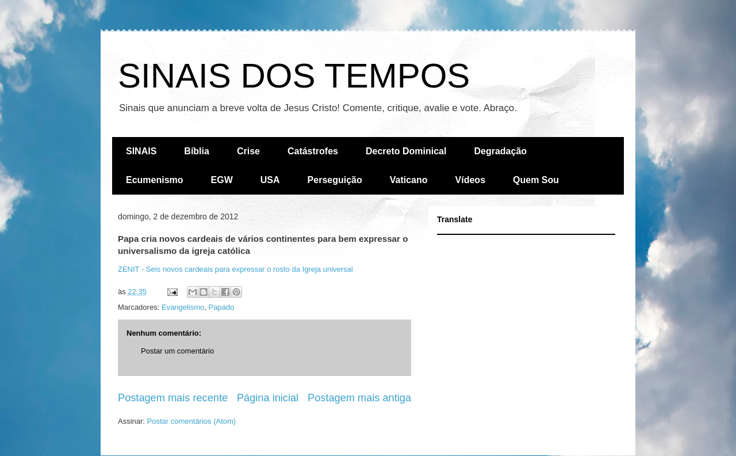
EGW (222, 180)
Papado (222, 307)
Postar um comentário (177, 351)
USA (270, 180)
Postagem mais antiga (359, 398)
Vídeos (470, 180)
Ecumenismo (154, 180)
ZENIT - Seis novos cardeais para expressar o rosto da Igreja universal (235, 269)
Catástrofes (313, 151)
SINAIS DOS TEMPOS (294, 75)
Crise (248, 151)
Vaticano (409, 180)
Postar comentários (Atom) (191, 421)
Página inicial (267, 398)
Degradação (500, 151)
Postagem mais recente (173, 398)
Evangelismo (183, 307)
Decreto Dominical (406, 151)
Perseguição (335, 180)
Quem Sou (536, 180)
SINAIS (141, 151)
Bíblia (196, 151)
